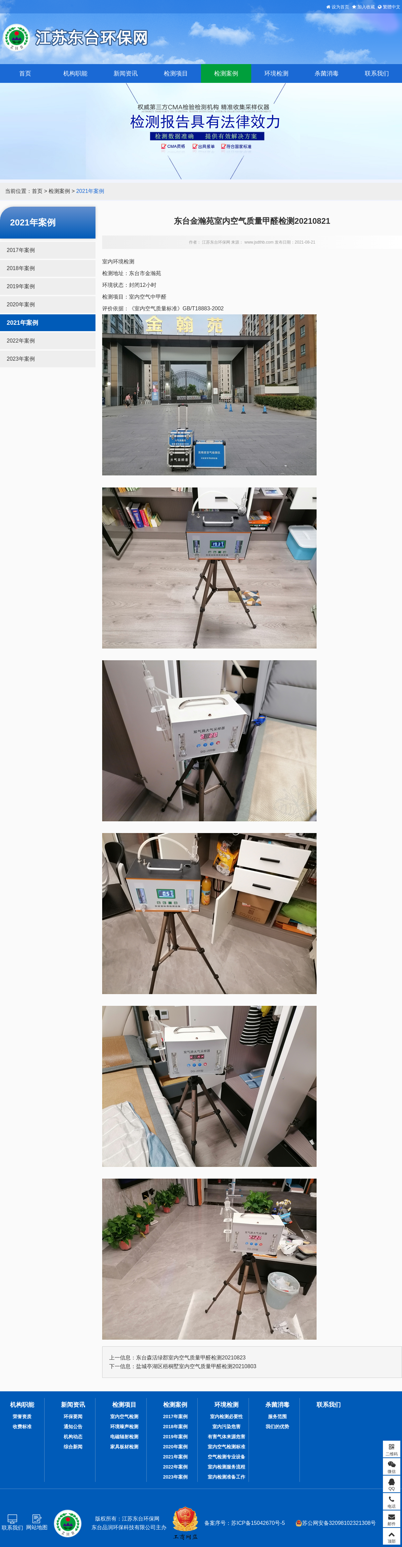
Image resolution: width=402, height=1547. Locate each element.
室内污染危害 (226, 1426)
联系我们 (377, 73)
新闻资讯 (126, 73)
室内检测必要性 (226, 1416)
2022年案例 (21, 341)
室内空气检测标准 (226, 1446)
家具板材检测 (124, 1446)
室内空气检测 (124, 1416)
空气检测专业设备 (226, 1456)
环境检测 (276, 73)
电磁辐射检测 (124, 1436)
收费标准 (22, 1426)
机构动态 (73, 1436)
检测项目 (176, 73)
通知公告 (73, 1426)
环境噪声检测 (124, 1426)
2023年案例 (21, 359)
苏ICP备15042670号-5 (258, 1523)
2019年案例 (21, 286)
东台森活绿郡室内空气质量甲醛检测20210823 (191, 1357)
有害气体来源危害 (226, 1436)
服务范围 (277, 1416)
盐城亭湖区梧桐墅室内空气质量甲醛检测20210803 (196, 1366)
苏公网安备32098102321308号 (335, 1523)
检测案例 (226, 73)
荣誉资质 (22, 1416)
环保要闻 (73, 1416)
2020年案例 (21, 304)
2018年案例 (21, 268)
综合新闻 (73, 1446)
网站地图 (37, 1527)
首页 (25, 73)
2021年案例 (90, 191)
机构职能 (75, 73)
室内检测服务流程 (226, 1466)
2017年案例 (21, 250)
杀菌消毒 (327, 73)
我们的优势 (277, 1426)
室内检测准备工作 (226, 1477)
